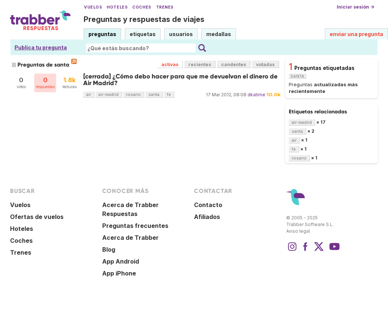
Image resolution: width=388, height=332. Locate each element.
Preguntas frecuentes (135, 225)
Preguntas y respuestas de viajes (144, 19)
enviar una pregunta (356, 34)
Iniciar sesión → (355, 7)
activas (169, 64)
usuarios (181, 34)
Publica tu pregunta (40, 47)
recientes (199, 64)
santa (153, 94)
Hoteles (117, 7)
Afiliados (207, 216)
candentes (233, 64)
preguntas (102, 34)
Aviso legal (298, 231)
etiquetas (143, 34)
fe (169, 94)
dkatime (256, 94)
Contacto (208, 205)
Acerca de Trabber (130, 237)
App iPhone (119, 273)
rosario (133, 94)
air (88, 94)
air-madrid (108, 94)
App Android (120, 261)
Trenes (165, 7)
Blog (108, 249)
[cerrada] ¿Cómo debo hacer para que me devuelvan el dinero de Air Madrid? (180, 79)
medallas (218, 34)
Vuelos (93, 7)
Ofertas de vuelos (37, 216)
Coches (141, 7)
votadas (265, 64)
